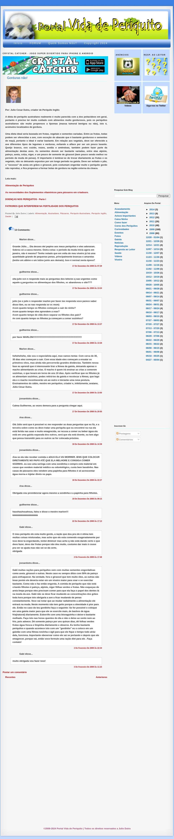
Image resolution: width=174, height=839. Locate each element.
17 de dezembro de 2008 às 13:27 (87, 324)
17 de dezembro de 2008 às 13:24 (87, 288)
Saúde (118, 253)
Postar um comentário (15, 672)
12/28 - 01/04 (153, 237)
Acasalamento (122, 209)
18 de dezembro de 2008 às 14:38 (87, 444)
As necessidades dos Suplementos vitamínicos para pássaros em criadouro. (47, 192)
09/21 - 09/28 (153, 288)
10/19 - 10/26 (153, 272)
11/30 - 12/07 (153, 253)
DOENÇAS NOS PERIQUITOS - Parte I (25, 199)
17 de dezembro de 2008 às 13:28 (87, 343)
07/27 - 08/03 (153, 320)
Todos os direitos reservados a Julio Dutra (107, 828)
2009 (152, 229)
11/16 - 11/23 (153, 261)
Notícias (119, 242)
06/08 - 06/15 (153, 348)
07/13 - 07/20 (153, 328)
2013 (152, 213)
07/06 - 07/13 (153, 332)
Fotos (118, 236)
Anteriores (101, 677)
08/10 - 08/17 (153, 312)
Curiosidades (122, 229)
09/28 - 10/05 (153, 284)
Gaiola (118, 239)
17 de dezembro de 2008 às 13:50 (87, 393)
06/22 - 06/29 (153, 340)
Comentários (124, 439)
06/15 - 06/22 (153, 344)
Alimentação (121, 212)
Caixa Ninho (121, 219)
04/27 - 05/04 (153, 359)
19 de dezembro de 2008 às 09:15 (87, 499)
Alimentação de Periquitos (19, 185)
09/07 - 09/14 (153, 296)
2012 (152, 217)
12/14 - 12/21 (153, 245)
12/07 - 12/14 (153, 249)
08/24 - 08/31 (153, 304)
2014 (152, 209)
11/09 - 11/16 (153, 265)
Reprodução (121, 246)
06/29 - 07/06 (153, 336)
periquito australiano (80, 213)
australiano (53, 213)
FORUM (35, 43)
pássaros (64, 213)
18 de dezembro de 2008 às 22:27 (87, 480)
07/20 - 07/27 (153, 324)
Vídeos (118, 256)
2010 (152, 225)
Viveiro (118, 259)
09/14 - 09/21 (153, 292)
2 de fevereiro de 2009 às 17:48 (88, 557)
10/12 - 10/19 (153, 276)
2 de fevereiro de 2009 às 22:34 (88, 648)
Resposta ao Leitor (125, 249)
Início (18, 43)
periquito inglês (99, 213)
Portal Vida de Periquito (67, 19)
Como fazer (121, 222)
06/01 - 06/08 (153, 352)
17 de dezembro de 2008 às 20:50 (87, 412)
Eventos (119, 232)
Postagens (123, 433)
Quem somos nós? (62, 43)
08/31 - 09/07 (153, 300)
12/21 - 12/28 (153, 241)
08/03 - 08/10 (153, 316)
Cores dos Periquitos (126, 226)
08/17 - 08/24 (153, 308)
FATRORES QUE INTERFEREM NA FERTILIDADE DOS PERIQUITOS (42, 206)
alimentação (41, 213)
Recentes (10, 677)
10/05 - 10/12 (153, 280)
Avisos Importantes (125, 215)
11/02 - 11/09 (153, 269)
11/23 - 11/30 (153, 257)
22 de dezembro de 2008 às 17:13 (87, 521)
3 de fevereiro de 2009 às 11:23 (88, 667)
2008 (152, 233)
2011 (152, 221)
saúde (8, 216)
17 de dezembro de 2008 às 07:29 (87, 266)
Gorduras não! (17, 78)
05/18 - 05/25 (153, 356)
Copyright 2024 (96, 43)
